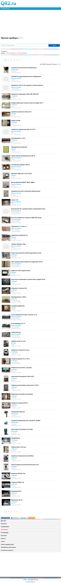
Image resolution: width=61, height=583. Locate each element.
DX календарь (4, 532)
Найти (54, 45)
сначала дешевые (22, 53)
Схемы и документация (7, 544)
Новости (3, 538)
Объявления (4, 529)
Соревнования (5, 526)
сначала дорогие (10, 53)
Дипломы (3, 520)
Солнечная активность (7, 550)
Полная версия (30, 581)
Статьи (3, 541)
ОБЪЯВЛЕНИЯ (5, 8)
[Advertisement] (30, 23)
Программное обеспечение (8, 547)
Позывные (4, 523)
